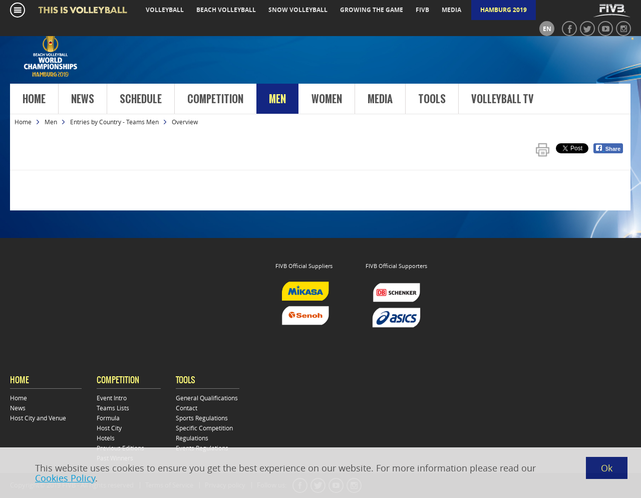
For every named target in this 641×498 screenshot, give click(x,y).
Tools (432, 99)
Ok (606, 468)
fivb (422, 10)
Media (380, 99)
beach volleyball (226, 10)
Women (326, 99)
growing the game (371, 10)
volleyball (165, 10)
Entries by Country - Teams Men (114, 122)
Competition (215, 99)
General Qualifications (207, 398)
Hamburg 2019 (503, 10)
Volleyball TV (502, 99)
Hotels (106, 438)
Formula (108, 418)
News (82, 99)
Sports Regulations (202, 418)
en (547, 29)
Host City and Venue (38, 418)
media (451, 10)
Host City (109, 428)
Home (34, 99)
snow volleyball (298, 10)
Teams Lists (113, 408)
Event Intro (112, 398)
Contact (186, 408)
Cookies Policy (65, 478)
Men (277, 99)
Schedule (141, 99)
